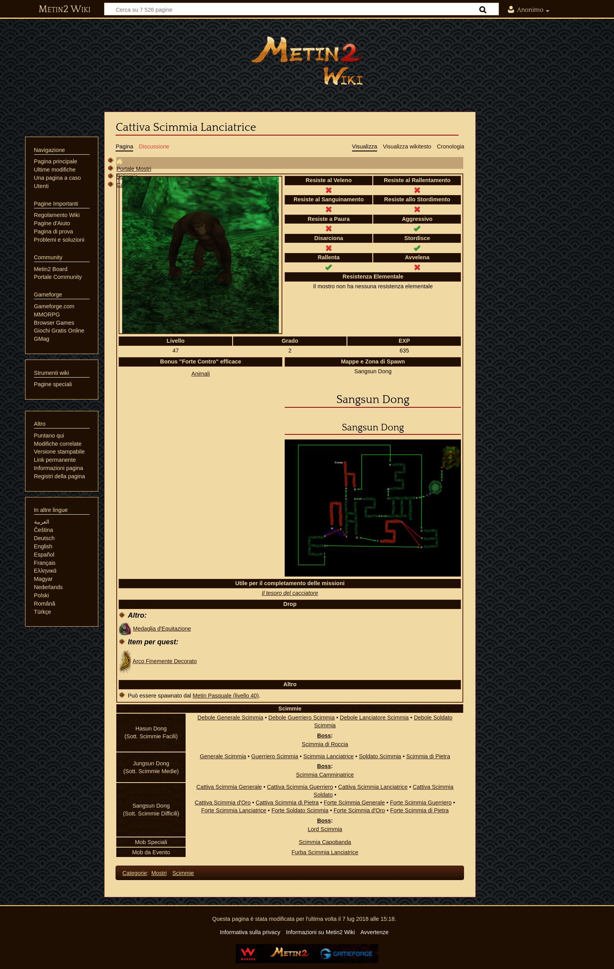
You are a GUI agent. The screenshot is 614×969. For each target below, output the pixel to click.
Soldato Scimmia (380, 756)
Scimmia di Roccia (325, 744)
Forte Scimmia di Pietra (419, 810)
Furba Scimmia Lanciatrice (325, 852)
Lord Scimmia (325, 829)
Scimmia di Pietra (428, 756)
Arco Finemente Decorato (165, 661)
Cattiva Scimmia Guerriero (300, 787)
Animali (200, 374)
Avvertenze (374, 932)
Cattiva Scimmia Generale (229, 787)
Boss (324, 735)
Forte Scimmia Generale (354, 802)
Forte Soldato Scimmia (300, 810)
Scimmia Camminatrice (325, 775)
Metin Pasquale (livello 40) (226, 695)
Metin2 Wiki (64, 9)
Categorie (135, 873)
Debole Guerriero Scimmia (301, 717)
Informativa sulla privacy (250, 932)
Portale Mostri (133, 169)
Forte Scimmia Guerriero (421, 802)
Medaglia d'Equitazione (162, 629)
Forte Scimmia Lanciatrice (233, 810)
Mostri (159, 873)
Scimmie (183, 873)
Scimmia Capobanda (325, 842)
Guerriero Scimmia (274, 756)
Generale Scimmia (223, 756)
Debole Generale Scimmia (230, 717)
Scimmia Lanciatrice (328, 756)
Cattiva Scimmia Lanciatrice (373, 787)
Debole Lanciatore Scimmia (374, 717)
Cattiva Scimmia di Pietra (287, 802)
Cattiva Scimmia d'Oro (223, 802)
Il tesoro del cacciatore (290, 593)
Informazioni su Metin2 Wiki (320, 932)
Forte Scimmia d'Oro (359, 810)
